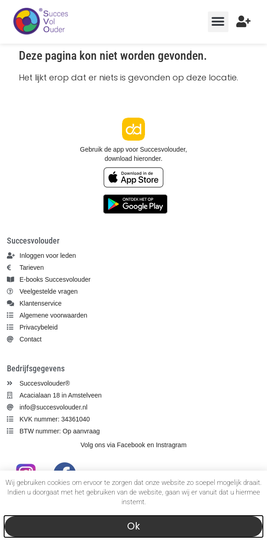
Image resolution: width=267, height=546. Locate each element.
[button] (218, 21)
